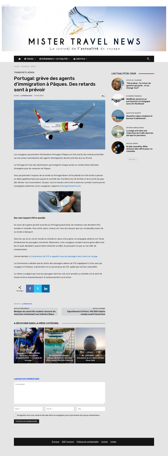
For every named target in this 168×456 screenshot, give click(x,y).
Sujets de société (133, 113)
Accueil (16, 66)
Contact (104, 442)
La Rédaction (26, 95)
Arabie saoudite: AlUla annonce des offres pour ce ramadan (139, 148)
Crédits (113, 442)
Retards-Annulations (135, 127)
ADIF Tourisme (68, 442)
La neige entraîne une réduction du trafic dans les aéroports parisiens (139, 133)
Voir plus (133, 159)
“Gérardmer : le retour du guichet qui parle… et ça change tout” (138, 85)
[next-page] (19, 367)
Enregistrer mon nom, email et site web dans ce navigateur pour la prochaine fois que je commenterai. (58, 415)
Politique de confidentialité (88, 442)
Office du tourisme (134, 80)
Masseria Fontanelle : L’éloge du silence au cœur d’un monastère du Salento (59, 357)
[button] (148, 59)
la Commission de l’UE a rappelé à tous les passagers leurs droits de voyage (63, 256)
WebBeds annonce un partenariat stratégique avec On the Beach (138, 101)
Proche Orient (132, 143)
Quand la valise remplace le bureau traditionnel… (139, 117)
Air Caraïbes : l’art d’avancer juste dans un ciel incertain (90, 357)
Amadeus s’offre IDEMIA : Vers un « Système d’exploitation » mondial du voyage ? (29, 356)
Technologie (28, 350)
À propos (55, 442)
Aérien (33, 66)
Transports (25, 66)
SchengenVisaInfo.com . (71, 186)
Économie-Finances (134, 96)
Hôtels (59, 352)
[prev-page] (15, 367)
